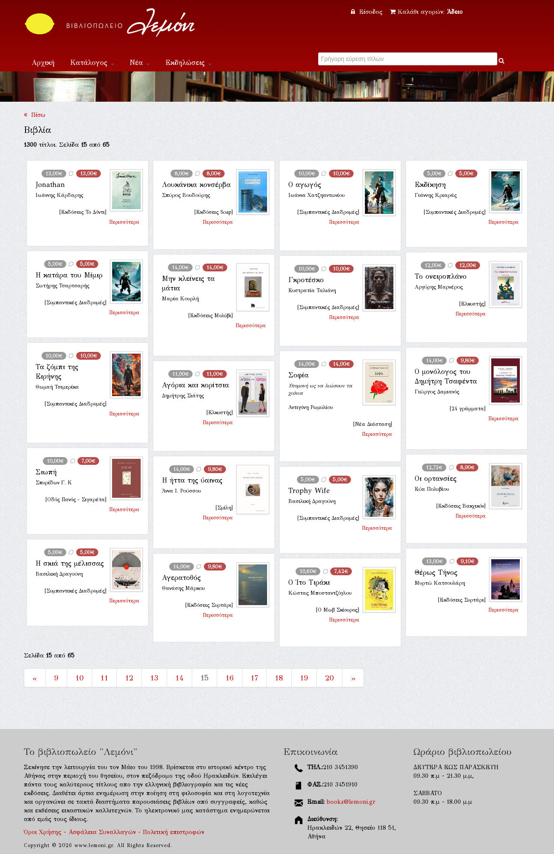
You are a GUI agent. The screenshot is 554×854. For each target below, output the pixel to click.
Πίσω (34, 115)
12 (129, 678)
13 (154, 678)
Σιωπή (46, 472)
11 (104, 678)
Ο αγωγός (304, 184)
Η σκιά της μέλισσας (69, 563)
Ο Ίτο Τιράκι (309, 582)
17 (254, 678)
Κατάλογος (92, 62)
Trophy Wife (309, 491)
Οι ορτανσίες (436, 478)
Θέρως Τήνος (436, 572)
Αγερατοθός (181, 578)
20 (329, 678)
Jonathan (50, 184)
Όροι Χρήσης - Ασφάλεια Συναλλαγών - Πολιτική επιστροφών (114, 832)
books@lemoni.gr (351, 802)
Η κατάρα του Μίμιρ (69, 275)
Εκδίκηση (430, 184)
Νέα (140, 62)
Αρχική (43, 62)
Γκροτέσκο (306, 280)
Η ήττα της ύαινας (192, 480)
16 (229, 678)
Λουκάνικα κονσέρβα (196, 184)
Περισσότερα (124, 222)
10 (79, 678)
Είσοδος (368, 12)
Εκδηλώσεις (188, 62)
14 (179, 678)
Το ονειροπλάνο (441, 276)
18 (279, 678)
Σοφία (298, 375)
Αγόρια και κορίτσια (195, 385)
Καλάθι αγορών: (426, 12)
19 (304, 678)
